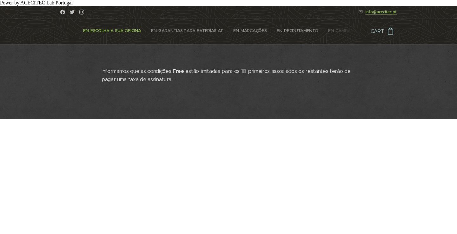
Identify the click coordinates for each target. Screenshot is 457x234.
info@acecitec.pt (381, 12)
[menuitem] (85, 31)
